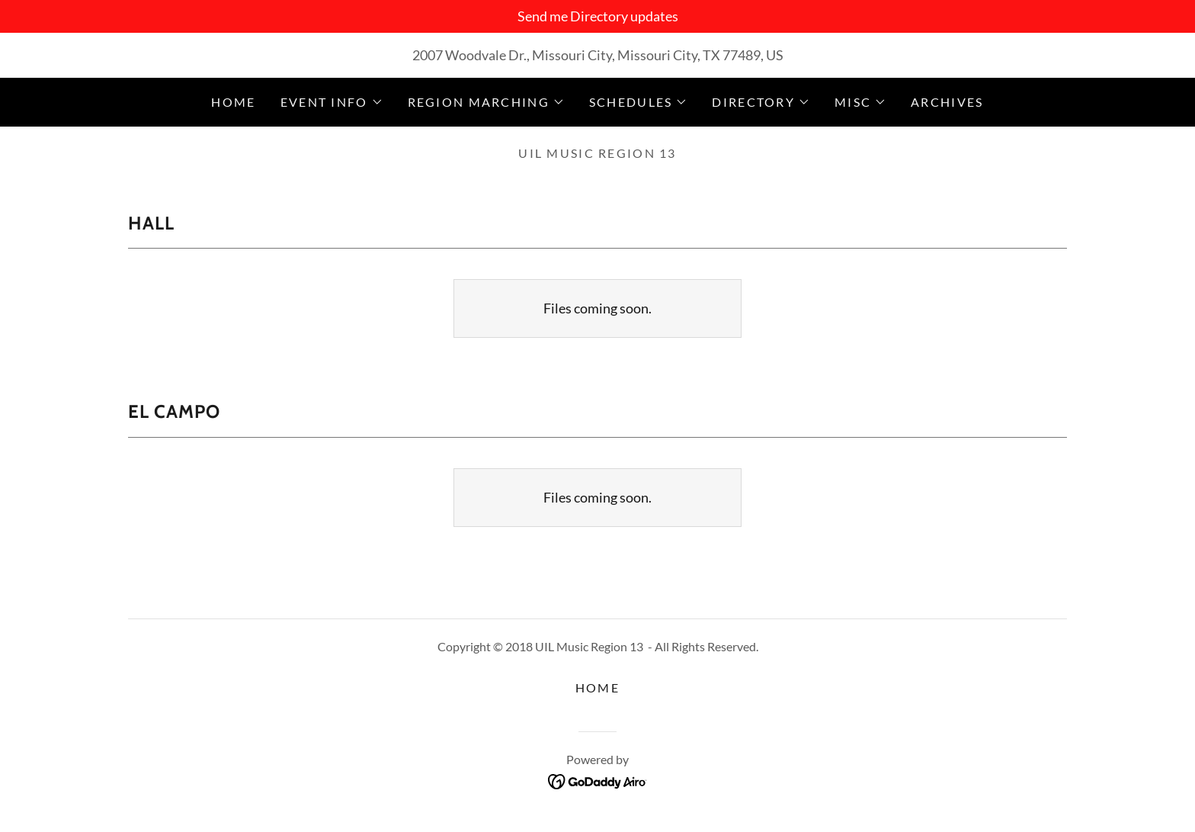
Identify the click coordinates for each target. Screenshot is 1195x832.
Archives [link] (947, 102)
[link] (598, 780)
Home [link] (233, 102)
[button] (331, 102)
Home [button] (597, 687)
